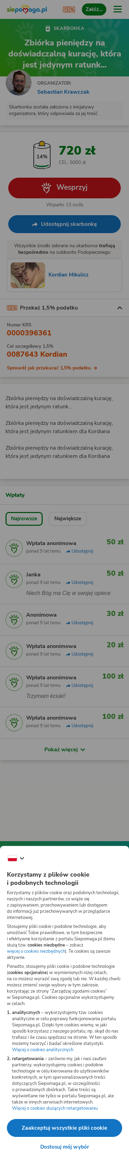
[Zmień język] (16, 858)
